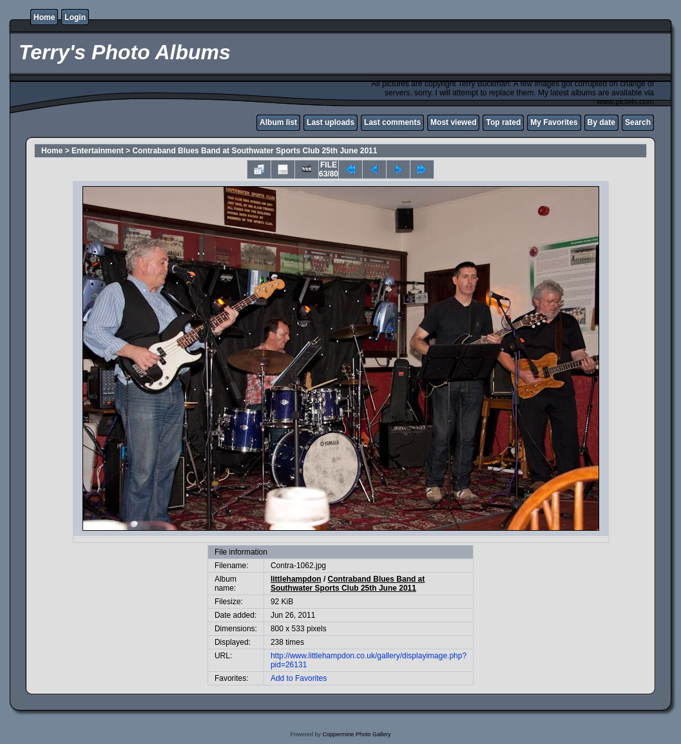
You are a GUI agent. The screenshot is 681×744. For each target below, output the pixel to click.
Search (638, 122)
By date (601, 122)
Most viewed (453, 122)
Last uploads (330, 122)
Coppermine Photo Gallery (356, 734)
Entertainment (98, 150)
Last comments (392, 122)
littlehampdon (296, 579)
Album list (278, 122)
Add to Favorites (299, 678)
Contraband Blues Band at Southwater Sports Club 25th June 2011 (254, 150)
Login (75, 17)
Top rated (503, 122)
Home (44, 17)
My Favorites (553, 122)
